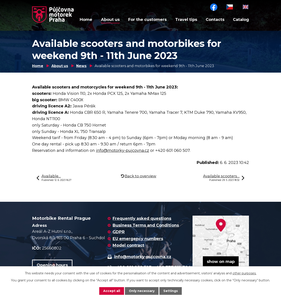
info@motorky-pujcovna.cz (122, 150)
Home (86, 19)
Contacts (215, 19)
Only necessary (142, 291)
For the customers (147, 19)
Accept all (111, 291)
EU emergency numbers (138, 238)
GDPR (119, 231)
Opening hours (52, 265)
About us (110, 19)
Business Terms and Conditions (146, 225)
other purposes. (244, 273)
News (81, 66)
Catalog (241, 19)
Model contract (128, 245)
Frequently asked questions (142, 218)
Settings (170, 291)
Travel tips (186, 19)
